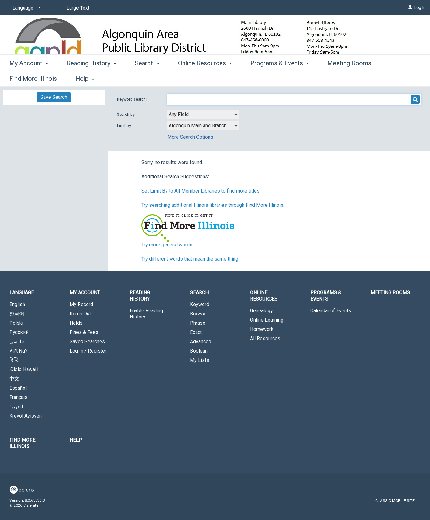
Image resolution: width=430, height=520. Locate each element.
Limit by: (125, 125)
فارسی (16, 341)
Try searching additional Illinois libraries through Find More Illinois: (212, 205)
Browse (198, 314)
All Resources (265, 338)
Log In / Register (88, 351)
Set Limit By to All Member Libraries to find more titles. (200, 191)
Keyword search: (132, 99)
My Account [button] (28, 77)
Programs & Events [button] (279, 77)
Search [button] (147, 77)
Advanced (200, 341)
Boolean (199, 351)
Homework (261, 329)
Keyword (199, 304)
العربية (16, 407)
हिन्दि (14, 360)
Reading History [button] (91, 77)
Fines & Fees (84, 332)
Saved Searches (87, 341)
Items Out (80, 314)
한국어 (16, 314)
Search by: (126, 114)
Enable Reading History (146, 314)
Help (76, 440)
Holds (76, 323)
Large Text (78, 8)
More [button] (402, 78)
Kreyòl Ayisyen (25, 416)
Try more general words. (167, 245)
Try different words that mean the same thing (189, 259)
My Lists (199, 360)
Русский (18, 332)
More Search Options (190, 137)
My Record (81, 304)
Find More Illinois (22, 443)
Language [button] (21, 293)
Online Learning (266, 320)
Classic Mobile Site (395, 500)
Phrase (197, 323)
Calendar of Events (330, 311)
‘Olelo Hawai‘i (23, 369)
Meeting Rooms (349, 77)
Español (18, 388)
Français (18, 397)
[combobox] (203, 114)
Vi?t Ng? (18, 351)
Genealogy (261, 311)
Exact (196, 332)
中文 (14, 379)
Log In (420, 7)
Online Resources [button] (205, 77)
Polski (16, 323)
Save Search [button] (53, 97)
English (17, 304)
